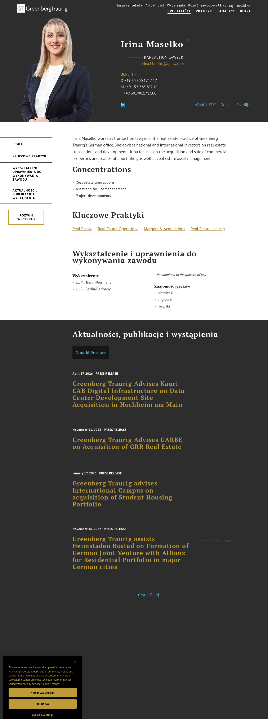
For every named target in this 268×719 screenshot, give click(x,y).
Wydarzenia (176, 5)
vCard (199, 104)
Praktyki (205, 11)
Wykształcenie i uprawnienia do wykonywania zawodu (27, 173)
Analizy (227, 11)
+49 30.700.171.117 (140, 80)
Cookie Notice (16, 684)
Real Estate (82, 230)
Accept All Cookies (43, 701)
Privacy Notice (60, 680)
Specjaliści (179, 11)
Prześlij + (244, 104)
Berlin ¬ (128, 74)
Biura (245, 11)
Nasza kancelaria (129, 5)
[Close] (75, 671)
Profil (18, 144)
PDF (212, 104)
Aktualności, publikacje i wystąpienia (25, 194)
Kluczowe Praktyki (30, 156)
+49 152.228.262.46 (141, 86)
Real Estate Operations (118, 230)
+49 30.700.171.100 (140, 93)
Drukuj (226, 104)
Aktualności (155, 5)
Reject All (42, 712)
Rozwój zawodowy (202, 5)
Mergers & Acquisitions (164, 230)
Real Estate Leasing (208, 230)
